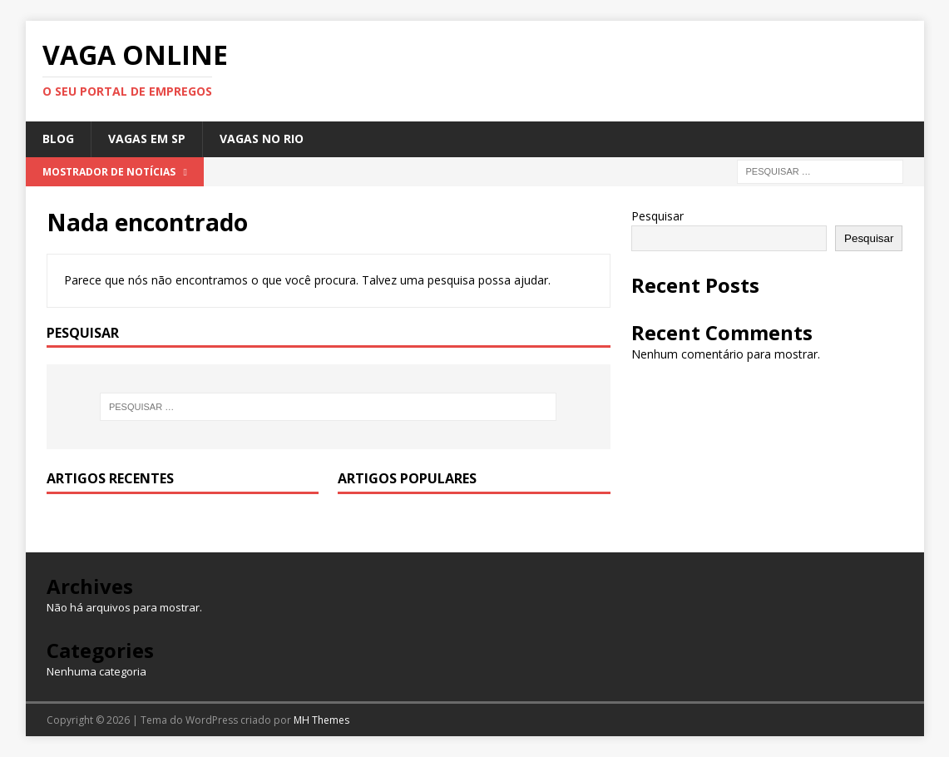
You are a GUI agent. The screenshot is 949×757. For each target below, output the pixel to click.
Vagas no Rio (262, 138)
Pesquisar (657, 216)
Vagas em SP (146, 138)
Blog (58, 138)
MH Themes (321, 720)
